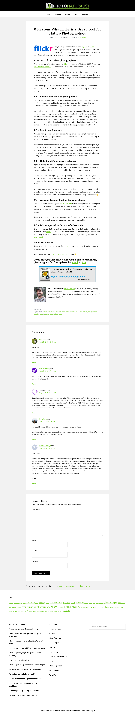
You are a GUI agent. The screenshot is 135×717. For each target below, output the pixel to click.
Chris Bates (43, 419)
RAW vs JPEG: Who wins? (19, 660)
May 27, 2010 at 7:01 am (47, 371)
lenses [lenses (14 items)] (123, 603)
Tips (43, 309)
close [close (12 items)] (36, 603)
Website (35, 561)
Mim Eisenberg (44, 369)
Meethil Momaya (45, 446)
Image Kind (38, 237)
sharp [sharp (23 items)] (106, 607)
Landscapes (54, 643)
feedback (58, 312)
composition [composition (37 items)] (56, 602)
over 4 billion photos (42, 67)
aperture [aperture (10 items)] (11, 603)
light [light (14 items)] (10, 607)
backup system (66, 203)
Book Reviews (55, 629)
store (51, 314)
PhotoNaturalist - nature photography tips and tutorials (67, 5)
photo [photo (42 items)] (54, 606)
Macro (52, 647)
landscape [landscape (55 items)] (111, 602)
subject (56, 314)
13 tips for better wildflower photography (27, 648)
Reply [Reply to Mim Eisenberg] (34, 384)
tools (48, 232)
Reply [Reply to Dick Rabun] (34, 413)
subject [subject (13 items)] (118, 607)
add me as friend (60, 254)
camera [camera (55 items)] (30, 602)
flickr (63, 312)
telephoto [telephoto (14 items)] (23, 611)
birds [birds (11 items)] (24, 603)
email (75, 262)
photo (85, 312)
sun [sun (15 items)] (122, 607)
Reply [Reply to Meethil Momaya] (34, 483)
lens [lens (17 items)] (119, 603)
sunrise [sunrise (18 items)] (11, 611)
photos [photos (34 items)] (94, 607)
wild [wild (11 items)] (46, 611)
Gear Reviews (55, 638)
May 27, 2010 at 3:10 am (47, 342)
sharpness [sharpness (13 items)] (113, 607)
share (41, 314)
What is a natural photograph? (22, 674)
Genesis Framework (73, 711)
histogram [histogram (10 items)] (98, 603)
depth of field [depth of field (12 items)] (66, 603)
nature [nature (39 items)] (25, 606)
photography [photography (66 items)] (72, 607)
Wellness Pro (58, 711)
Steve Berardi (69, 289)
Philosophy (54, 652)
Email (34, 551)
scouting (36, 314)
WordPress (86, 711)
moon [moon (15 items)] (19, 607)
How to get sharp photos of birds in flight (27, 665)
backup (44, 312)
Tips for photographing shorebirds (24, 691)
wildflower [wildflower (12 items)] (50, 611)
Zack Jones (43, 340)
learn (80, 312)
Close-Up (53, 633)
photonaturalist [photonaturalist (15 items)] (86, 607)
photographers (92, 312)
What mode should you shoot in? (23, 695)
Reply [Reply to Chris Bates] (34, 439)
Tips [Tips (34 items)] (29, 611)
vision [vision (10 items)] (38, 611)
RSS (84, 262)
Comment (36, 509)
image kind (74, 312)
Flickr (92, 47)
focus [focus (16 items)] (90, 603)
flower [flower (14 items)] (86, 603)
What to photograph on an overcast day (26, 669)
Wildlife (52, 675)
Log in (93, 711)
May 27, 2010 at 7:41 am (47, 393)
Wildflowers (54, 670)
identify (68, 312)
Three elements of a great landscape (25, 679)
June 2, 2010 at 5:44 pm (47, 421)
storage (46, 314)
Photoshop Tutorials (58, 656)
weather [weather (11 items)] (42, 611)
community (51, 312)
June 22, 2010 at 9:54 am (47, 448)
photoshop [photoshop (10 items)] (101, 607)
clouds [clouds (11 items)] (47, 603)
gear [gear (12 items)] (94, 603)
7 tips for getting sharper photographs (25, 629)
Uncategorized (55, 666)
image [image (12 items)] (103, 603)
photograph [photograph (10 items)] (60, 607)
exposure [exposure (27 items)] (80, 602)
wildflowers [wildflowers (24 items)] (59, 611)
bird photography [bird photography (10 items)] (18, 603)
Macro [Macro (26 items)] (14, 607)
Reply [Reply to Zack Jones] (34, 362)
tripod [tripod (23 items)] (34, 611)
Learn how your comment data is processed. (76, 586)
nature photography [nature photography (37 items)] (39, 606)
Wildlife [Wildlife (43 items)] (68, 611)
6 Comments (82, 37)
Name (34, 540)
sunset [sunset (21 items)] (17, 611)
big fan (84, 47)
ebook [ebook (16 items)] (73, 603)
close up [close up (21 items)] (42, 603)
